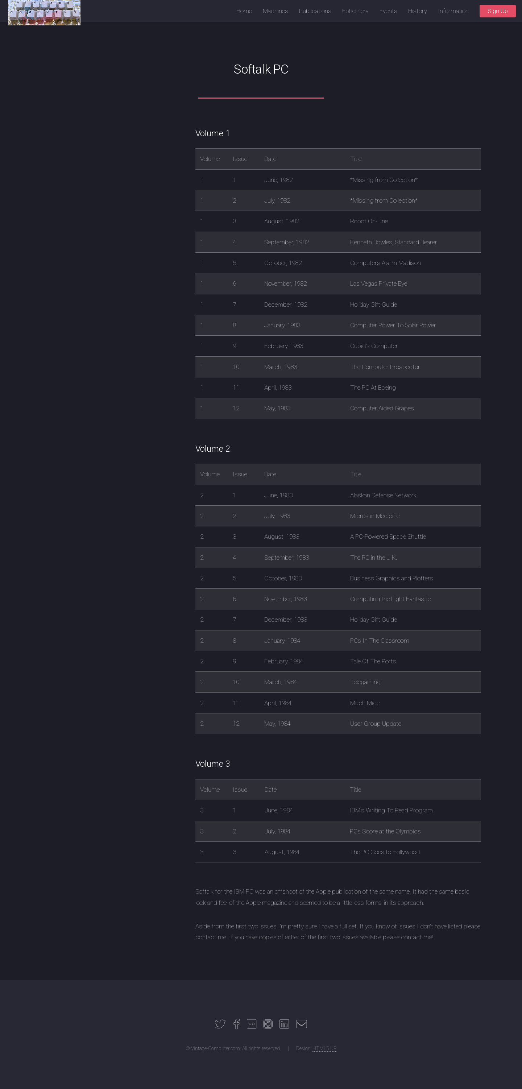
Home (244, 11)
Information (453, 11)
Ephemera (355, 11)
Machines (275, 11)
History (417, 11)
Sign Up (498, 11)
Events (388, 11)
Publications (315, 11)
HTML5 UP (324, 1048)
